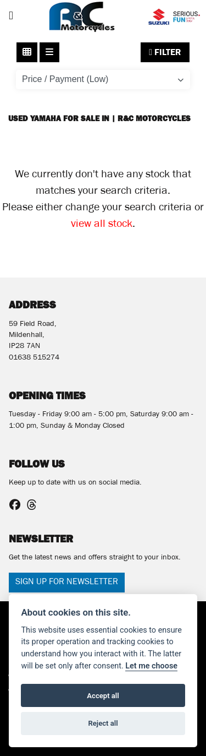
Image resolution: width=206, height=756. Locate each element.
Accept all (103, 696)
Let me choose (151, 666)
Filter (165, 52)
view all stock (101, 225)
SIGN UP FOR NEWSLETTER (66, 582)
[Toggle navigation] (11, 17)
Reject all (103, 723)
